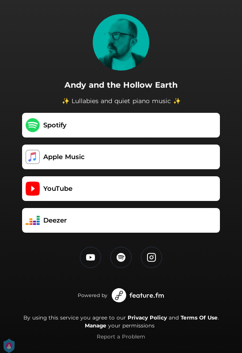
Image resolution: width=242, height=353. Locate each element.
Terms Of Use (199, 317)
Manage (95, 325)
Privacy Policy (147, 317)
